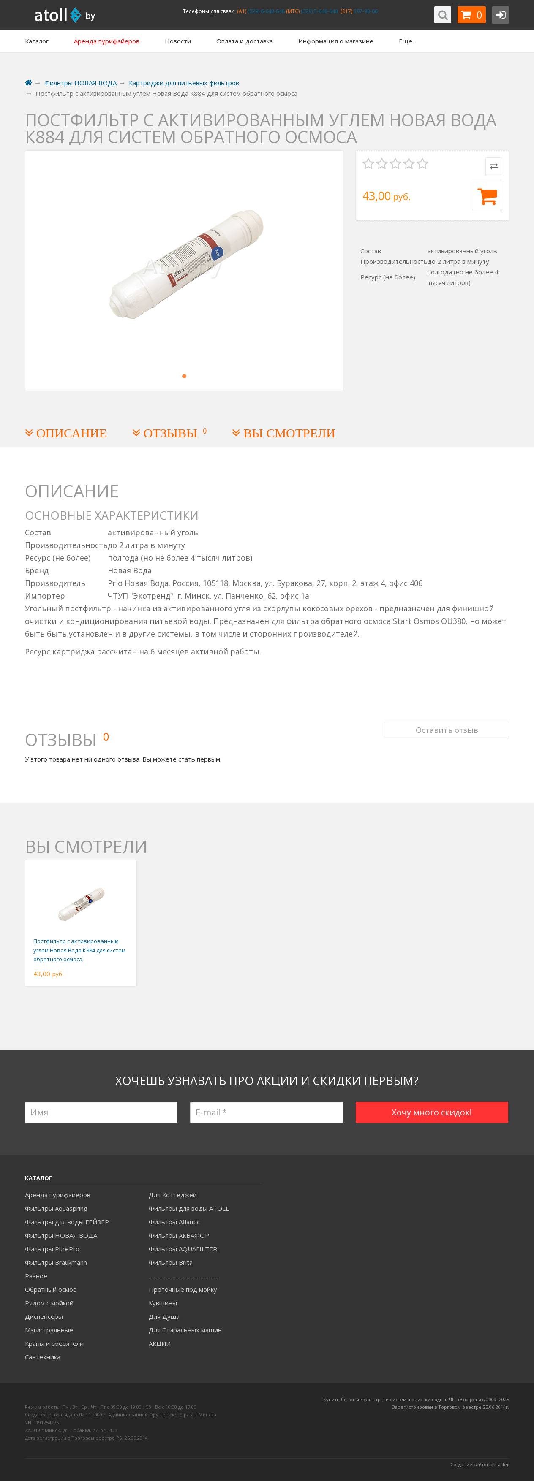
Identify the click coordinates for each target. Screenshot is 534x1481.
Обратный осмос (50, 1289)
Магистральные (49, 1330)
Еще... (407, 41)
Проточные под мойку (183, 1289)
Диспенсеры (44, 1316)
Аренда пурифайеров (57, 1195)
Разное (36, 1276)
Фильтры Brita (171, 1262)
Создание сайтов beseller (479, 1464)
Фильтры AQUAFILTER (183, 1249)
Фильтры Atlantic (174, 1222)
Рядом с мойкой (49, 1303)
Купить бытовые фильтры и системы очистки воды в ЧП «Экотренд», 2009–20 (413, 1399)
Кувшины (163, 1303)
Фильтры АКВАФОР (179, 1235)
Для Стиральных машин (185, 1330)
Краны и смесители (54, 1343)
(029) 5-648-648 (319, 11)
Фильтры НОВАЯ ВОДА (61, 1235)
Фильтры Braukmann (56, 1262)
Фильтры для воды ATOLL (189, 1208)
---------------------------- (184, 1276)
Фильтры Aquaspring (56, 1208)
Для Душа (164, 1316)
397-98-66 (365, 11)
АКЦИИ (160, 1343)
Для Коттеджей (173, 1195)
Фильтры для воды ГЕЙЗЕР (67, 1222)
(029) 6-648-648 (265, 11)
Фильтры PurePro (52, 1249)
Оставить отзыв (447, 730)
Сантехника (42, 1357)
